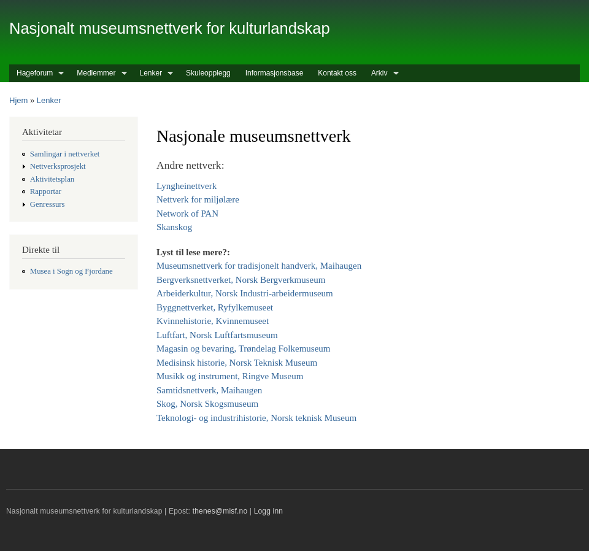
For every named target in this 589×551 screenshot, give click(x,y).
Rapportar (45, 191)
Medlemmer (97, 73)
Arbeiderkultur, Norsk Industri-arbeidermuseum (244, 293)
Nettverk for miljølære (197, 199)
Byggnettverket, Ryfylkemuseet (214, 307)
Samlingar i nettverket (65, 154)
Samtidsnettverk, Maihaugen (209, 390)
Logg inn (268, 511)
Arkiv (381, 73)
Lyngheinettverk (186, 186)
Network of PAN (187, 213)
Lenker (153, 73)
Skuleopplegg (208, 73)
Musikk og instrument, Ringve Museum (229, 376)
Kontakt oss (337, 73)
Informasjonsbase (274, 73)
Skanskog (174, 227)
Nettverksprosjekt (58, 166)
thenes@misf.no (220, 511)
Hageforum (36, 73)
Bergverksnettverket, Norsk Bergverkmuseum (240, 280)
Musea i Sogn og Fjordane (71, 271)
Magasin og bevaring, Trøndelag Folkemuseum (243, 348)
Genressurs (47, 204)
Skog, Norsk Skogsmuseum (207, 404)
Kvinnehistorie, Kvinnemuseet (212, 321)
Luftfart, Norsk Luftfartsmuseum (217, 335)
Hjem (18, 100)
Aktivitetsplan (52, 179)
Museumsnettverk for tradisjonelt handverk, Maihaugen (258, 266)
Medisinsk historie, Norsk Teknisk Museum (236, 363)
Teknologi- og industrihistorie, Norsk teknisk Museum (256, 418)
